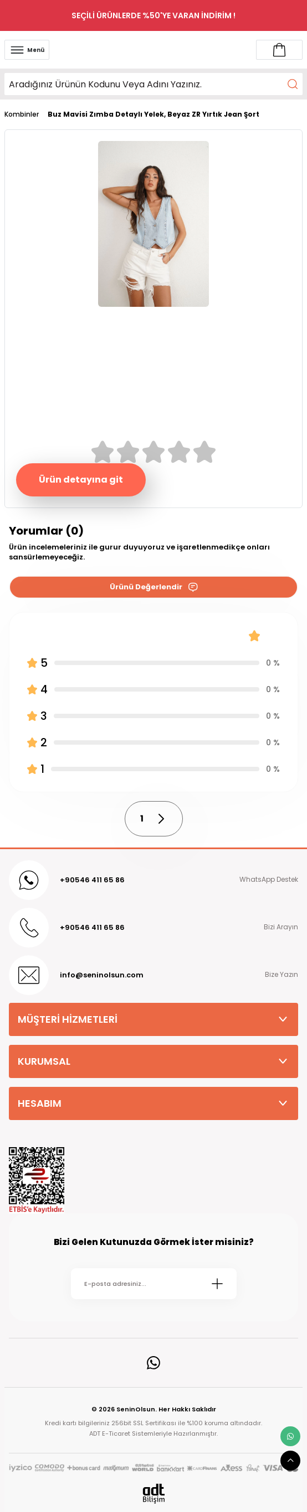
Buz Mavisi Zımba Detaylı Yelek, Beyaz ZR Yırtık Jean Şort (153, 114)
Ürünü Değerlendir (154, 587)
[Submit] (217, 1283)
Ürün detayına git (81, 479)
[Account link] (279, 50)
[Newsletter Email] (154, 1283)
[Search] (153, 84)
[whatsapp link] (290, 1436)
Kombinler (21, 114)
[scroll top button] (290, 1461)
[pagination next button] (160, 818)
